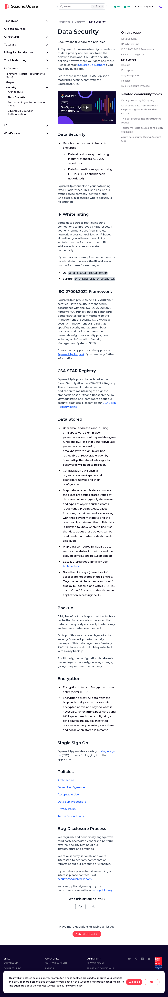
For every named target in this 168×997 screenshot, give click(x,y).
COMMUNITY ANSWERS (16, 979)
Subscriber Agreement (73, 787)
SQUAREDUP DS (12, 968)
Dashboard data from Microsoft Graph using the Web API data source (139, 109)
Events (49, 968)
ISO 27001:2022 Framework (85, 291)
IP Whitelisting (73, 214)
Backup (65, 608)
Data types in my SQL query (137, 100)
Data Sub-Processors (72, 801)
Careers (50, 973)
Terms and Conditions (100, 968)
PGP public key (102, 890)
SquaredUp (11, 963)
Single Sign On (73, 742)
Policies (66, 771)
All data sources (15, 28)
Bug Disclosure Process (82, 828)
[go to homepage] (21, 6)
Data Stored (70, 419)
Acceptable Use (68, 794)
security (80, 21)
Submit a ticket (85, 934)
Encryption (69, 678)
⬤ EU (127, 6)
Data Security (16, 97)
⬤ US (117, 6)
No (93, 906)
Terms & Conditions (71, 816)
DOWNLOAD (10, 973)
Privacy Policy (67, 809)
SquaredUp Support (91, 64)
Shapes (10, 82)
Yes (80, 906)
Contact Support (144, 6)
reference (64, 21)
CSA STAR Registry (77, 370)
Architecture (15, 91)
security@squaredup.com (75, 879)
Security (11, 87)
